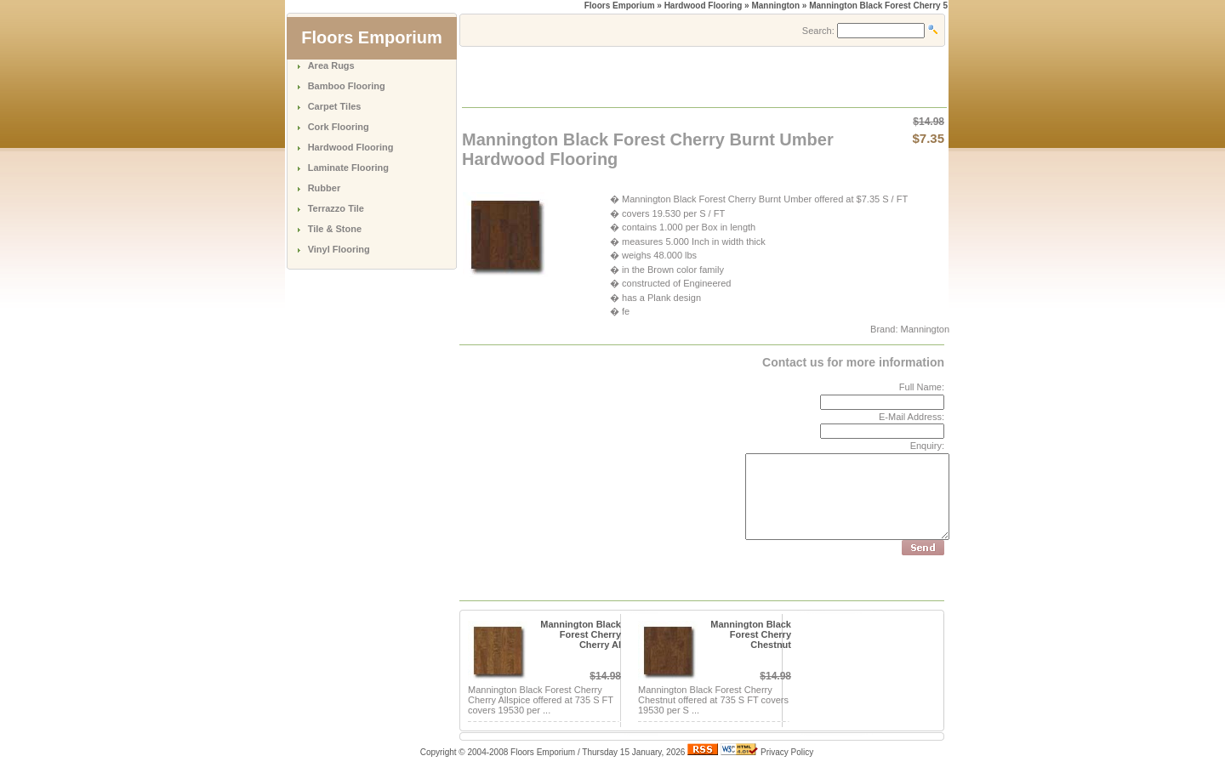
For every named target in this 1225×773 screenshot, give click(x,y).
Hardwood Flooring (351, 147)
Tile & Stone (335, 229)
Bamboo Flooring (346, 86)
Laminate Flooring (348, 167)
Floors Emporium (619, 5)
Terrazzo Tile (336, 208)
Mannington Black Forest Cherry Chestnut (750, 634)
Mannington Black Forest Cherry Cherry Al (580, 634)
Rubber (324, 188)
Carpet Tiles (335, 106)
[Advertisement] (662, 75)
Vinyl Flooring (339, 249)
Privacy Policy (787, 752)
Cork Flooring (338, 127)
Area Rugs (331, 65)
